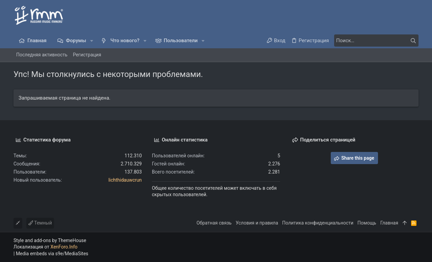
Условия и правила (257, 223)
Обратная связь (214, 223)
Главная (389, 223)
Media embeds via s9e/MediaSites (52, 253)
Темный (40, 223)
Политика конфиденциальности (317, 223)
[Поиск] (376, 40)
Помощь (366, 223)
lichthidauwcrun (125, 180)
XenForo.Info (64, 247)
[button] (92, 41)
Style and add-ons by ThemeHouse (50, 240)
